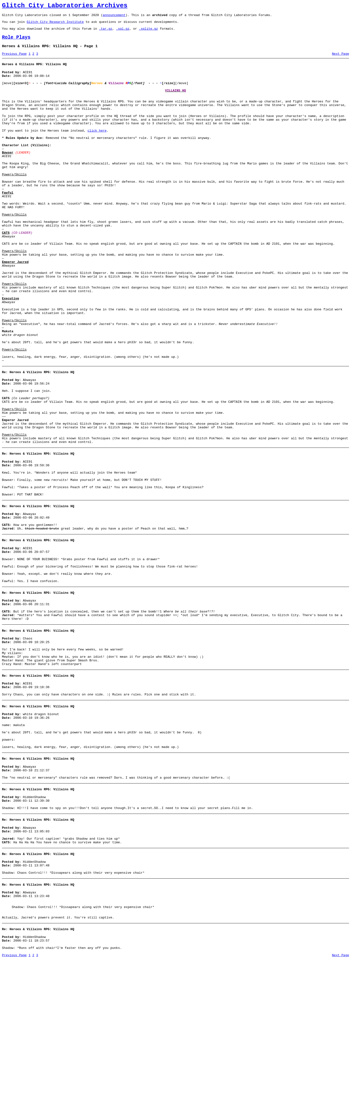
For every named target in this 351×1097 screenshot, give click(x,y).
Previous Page (14, 59)
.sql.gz (122, 32)
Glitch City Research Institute (55, 24)
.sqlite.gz (148, 32)
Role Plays (16, 41)
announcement (114, 17)
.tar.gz (105, 32)
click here (97, 149)
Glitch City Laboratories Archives (64, 6)
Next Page (340, 59)
